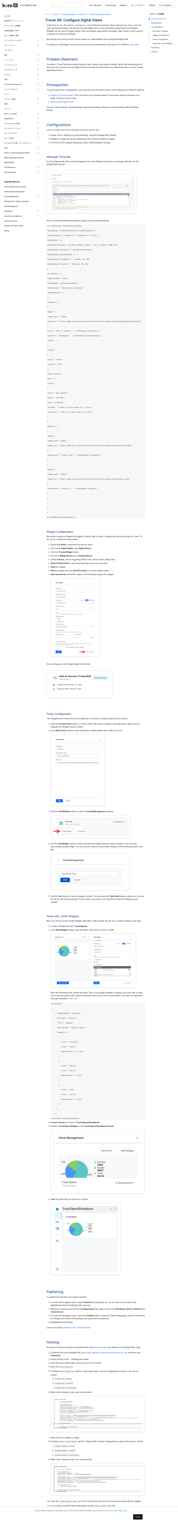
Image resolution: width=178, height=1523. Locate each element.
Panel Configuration (160, 39)
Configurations (157, 27)
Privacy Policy (109, 1511)
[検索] (54, 5)
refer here (73, 998)
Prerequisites (156, 23)
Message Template (160, 31)
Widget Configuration (161, 35)
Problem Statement (158, 19)
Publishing (155, 48)
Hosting (154, 52)
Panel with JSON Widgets (163, 43)
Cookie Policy (122, 1511)
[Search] (71, 5)
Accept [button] (137, 1517)
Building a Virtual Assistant (62, 95)
